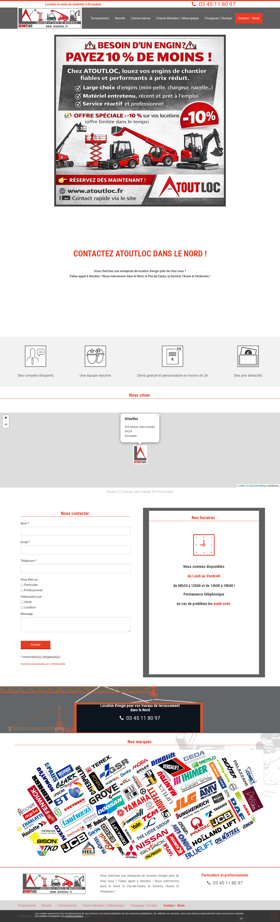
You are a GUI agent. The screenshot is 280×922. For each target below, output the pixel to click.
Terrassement (100, 18)
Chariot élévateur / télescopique (177, 18)
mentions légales (74, 916)
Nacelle (120, 18)
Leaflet (241, 485)
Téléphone (28, 561)
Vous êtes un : (30, 579)
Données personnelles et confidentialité (43, 664)
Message (27, 614)
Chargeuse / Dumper (218, 18)
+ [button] (6, 418)
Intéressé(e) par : (32, 596)
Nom (25, 523)
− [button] (6, 425)
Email (25, 542)
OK (241, 918)
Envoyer (36, 644)
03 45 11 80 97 (217, 4)
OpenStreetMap (257, 485)
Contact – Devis (248, 18)
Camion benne (140, 18)
